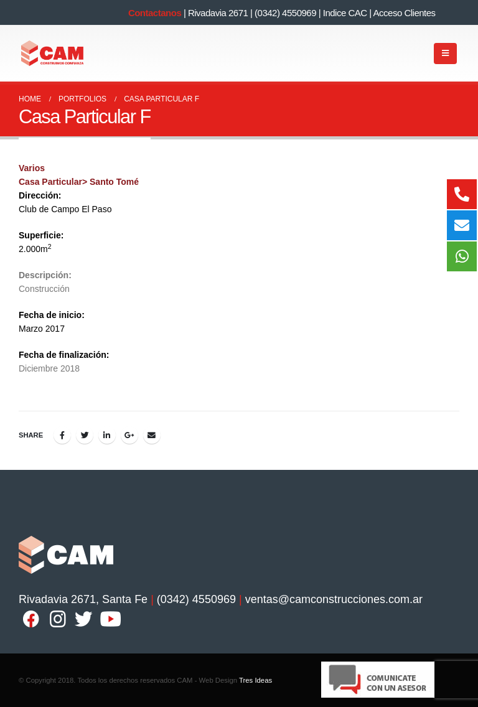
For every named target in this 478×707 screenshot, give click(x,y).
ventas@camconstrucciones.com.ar (334, 599)
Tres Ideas (255, 680)
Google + (129, 435)
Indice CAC (345, 12)
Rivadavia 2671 (218, 12)
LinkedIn (107, 435)
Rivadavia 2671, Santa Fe (83, 599)
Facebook (62, 435)
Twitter (84, 435)
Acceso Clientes (404, 12)
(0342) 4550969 (285, 12)
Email (152, 435)
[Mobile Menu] (445, 53)
